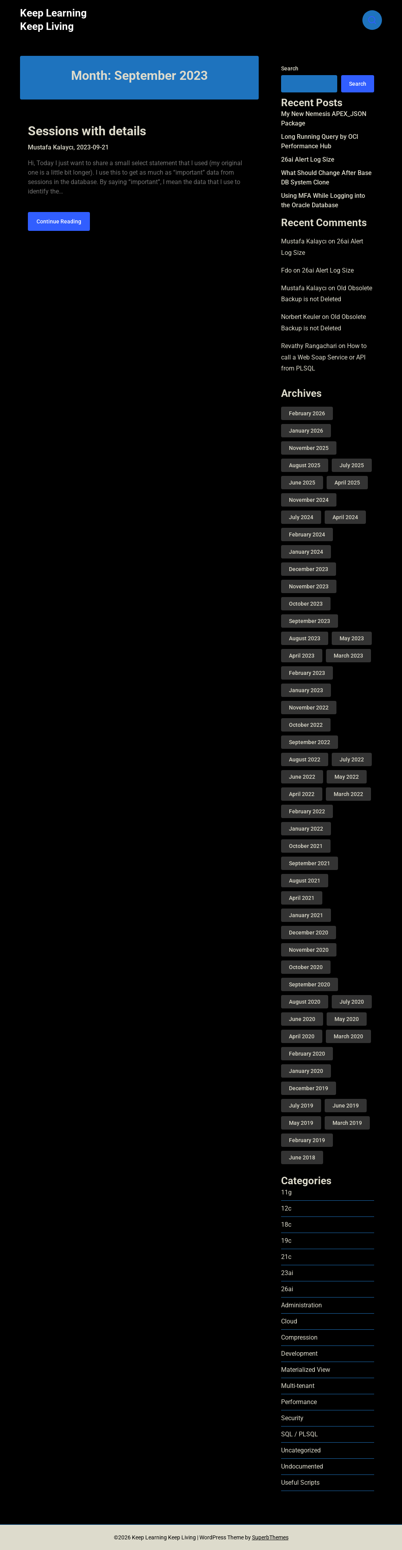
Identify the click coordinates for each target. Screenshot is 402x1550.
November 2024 (309, 500)
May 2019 (301, 1123)
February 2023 (307, 673)
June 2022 (302, 777)
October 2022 (306, 725)
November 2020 (309, 950)
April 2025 (347, 482)
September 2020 (309, 984)
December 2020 (308, 932)
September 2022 (309, 742)
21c (286, 1257)
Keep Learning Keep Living (53, 19)
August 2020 (304, 1002)
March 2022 (348, 794)
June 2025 (302, 482)
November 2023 (309, 586)
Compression (299, 1337)
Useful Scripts (300, 1482)
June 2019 (346, 1105)
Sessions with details (87, 130)
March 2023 (348, 655)
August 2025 (304, 465)
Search (289, 68)
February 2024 (307, 534)
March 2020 (348, 1036)
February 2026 (307, 413)
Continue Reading (59, 221)
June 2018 (302, 1157)
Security (292, 1418)
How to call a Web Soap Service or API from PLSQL (324, 357)
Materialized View (305, 1369)
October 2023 (306, 604)
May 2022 (346, 777)
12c (286, 1208)
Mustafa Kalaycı (304, 241)
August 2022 (304, 759)
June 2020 (302, 1019)
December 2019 (308, 1088)
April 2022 (301, 794)
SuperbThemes (270, 1537)
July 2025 (352, 465)
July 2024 (301, 517)
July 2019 (301, 1105)
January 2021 (306, 915)
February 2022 (307, 811)
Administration (301, 1305)
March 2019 (347, 1123)
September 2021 (309, 863)
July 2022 (352, 759)
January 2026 (306, 431)
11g (286, 1192)
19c (286, 1240)
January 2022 (306, 829)
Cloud (289, 1321)
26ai (287, 1289)
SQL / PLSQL (299, 1434)
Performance (299, 1402)
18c (286, 1224)
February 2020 (307, 1054)
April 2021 (301, 898)
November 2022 (309, 707)
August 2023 (304, 638)
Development (299, 1353)
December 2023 (308, 569)
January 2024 (306, 552)
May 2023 (352, 638)
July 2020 (352, 1002)
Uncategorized (301, 1450)
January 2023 (306, 690)
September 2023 (309, 621)
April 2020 (301, 1036)
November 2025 (309, 448)
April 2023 (301, 655)
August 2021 (304, 880)
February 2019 (307, 1140)
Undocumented (302, 1466)
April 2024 (345, 517)
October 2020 (306, 967)
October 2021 (306, 846)
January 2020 (306, 1071)
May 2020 (346, 1019)
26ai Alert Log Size (307, 159)
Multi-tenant (297, 1386)
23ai (287, 1273)
